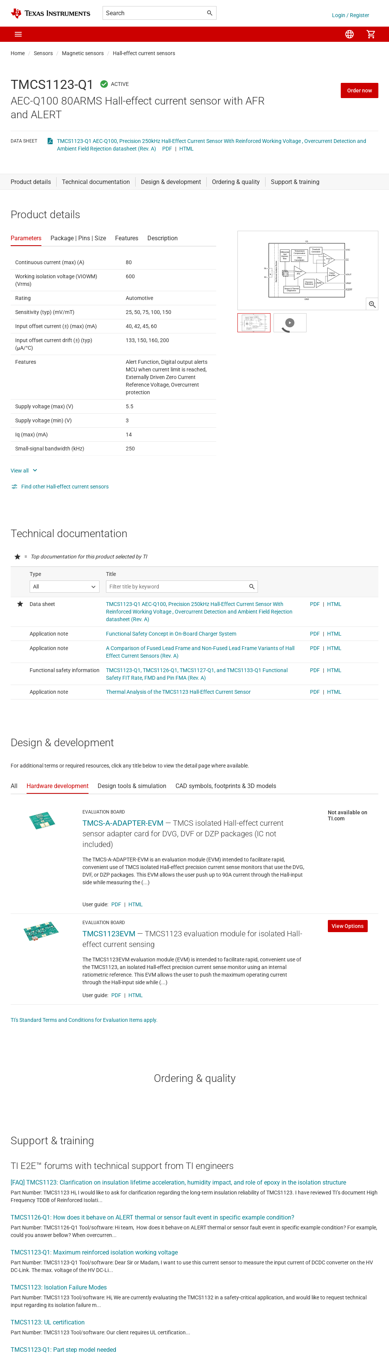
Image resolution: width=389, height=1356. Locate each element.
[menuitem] (349, 34)
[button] (18, 34)
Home (18, 53)
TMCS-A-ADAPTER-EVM (122, 823)
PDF (167, 149)
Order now (359, 90)
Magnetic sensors (83, 53)
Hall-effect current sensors (144, 53)
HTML (186, 149)
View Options (348, 926)
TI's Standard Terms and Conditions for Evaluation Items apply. (84, 1020)
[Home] (50, 13)
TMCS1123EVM (108, 933)
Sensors (43, 53)
